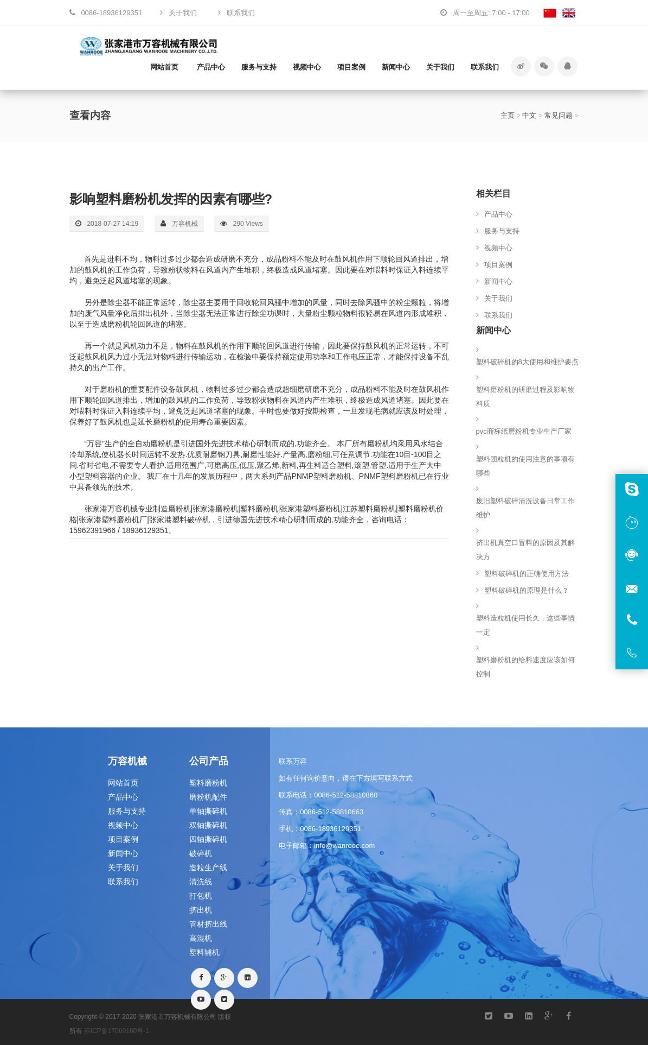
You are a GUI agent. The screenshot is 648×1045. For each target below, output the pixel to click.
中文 (529, 115)
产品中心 (211, 67)
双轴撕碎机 (208, 825)
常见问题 (558, 115)
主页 (508, 115)
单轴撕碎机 (208, 811)
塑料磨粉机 (208, 782)
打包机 (200, 895)
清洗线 (200, 881)
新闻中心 (396, 67)
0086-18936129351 (330, 829)
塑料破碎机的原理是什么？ (526, 590)
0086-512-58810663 (331, 812)
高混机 (200, 938)
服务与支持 (259, 67)
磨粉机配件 (208, 797)
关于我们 (440, 67)
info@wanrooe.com (344, 845)
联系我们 (485, 67)
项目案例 (351, 67)
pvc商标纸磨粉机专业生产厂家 (524, 431)
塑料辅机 (204, 952)
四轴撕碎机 (208, 839)
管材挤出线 (208, 924)
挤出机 (200, 909)
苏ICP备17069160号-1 (116, 1031)
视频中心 (307, 67)
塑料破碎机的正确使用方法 (526, 573)
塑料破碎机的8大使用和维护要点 (527, 362)
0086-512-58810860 (345, 795)
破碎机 (200, 853)
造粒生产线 (208, 867)
